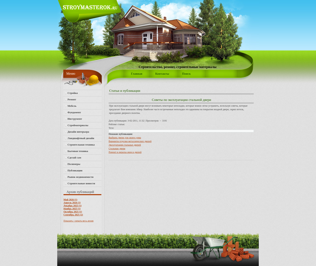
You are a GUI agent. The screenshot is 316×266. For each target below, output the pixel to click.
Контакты (162, 73)
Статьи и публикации (124, 91)
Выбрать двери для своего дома (125, 137)
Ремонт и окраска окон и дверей (125, 152)
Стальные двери (117, 148)
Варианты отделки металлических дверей (130, 141)
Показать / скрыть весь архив (78, 220)
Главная (136, 73)
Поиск (186, 73)
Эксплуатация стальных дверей (125, 144)
